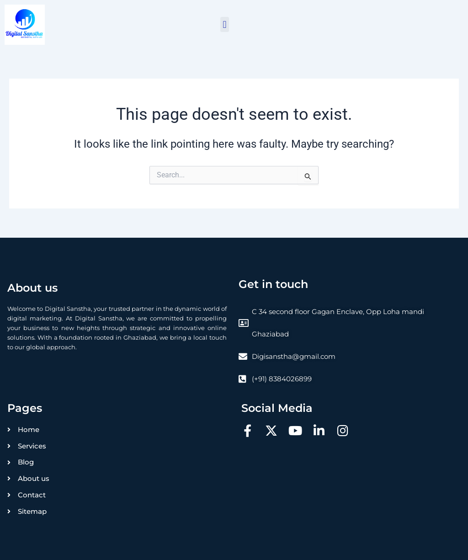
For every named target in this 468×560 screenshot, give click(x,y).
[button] (224, 24)
